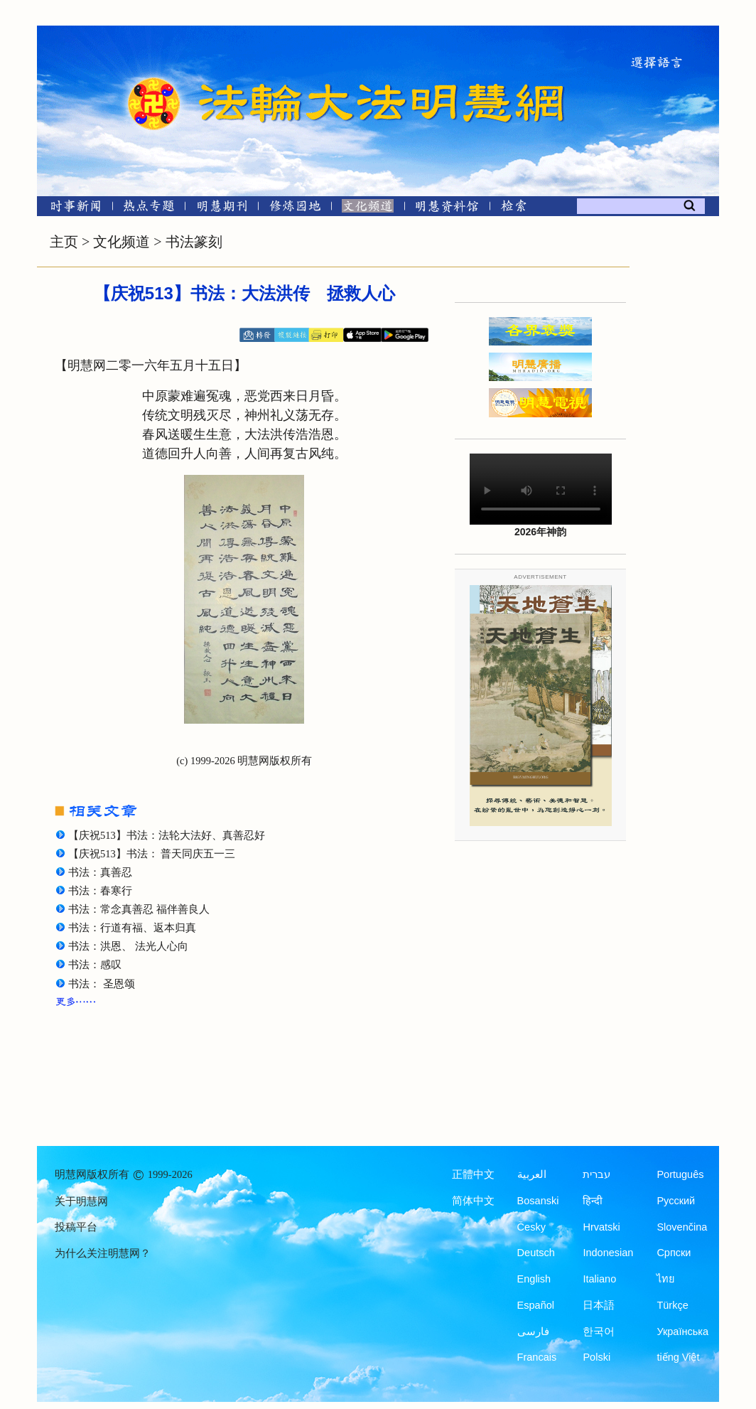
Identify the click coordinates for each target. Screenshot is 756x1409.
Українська (682, 1331)
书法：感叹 (95, 964)
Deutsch (536, 1252)
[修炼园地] (294, 209)
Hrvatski (601, 1227)
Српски (674, 1252)
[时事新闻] (71, 209)
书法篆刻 (194, 242)
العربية (531, 1174)
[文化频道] (368, 209)
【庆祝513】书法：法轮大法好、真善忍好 (166, 835)
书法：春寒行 (100, 890)
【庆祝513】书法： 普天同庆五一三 (151, 853)
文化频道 (121, 242)
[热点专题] (149, 209)
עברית (596, 1174)
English (534, 1279)
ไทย (666, 1279)
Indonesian (608, 1252)
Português (680, 1174)
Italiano (599, 1279)
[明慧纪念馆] (447, 209)
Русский (676, 1200)
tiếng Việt (678, 1357)
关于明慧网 (81, 1201)
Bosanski (538, 1200)
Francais (537, 1357)
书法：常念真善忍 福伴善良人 (139, 909)
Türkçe (672, 1305)
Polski (596, 1357)
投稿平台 (76, 1227)
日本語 (599, 1305)
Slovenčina (682, 1227)
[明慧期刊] (222, 209)
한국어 (599, 1331)
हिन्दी (593, 1200)
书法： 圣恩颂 (101, 984)
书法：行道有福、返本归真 (132, 927)
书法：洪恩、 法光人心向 (128, 946)
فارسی (533, 1331)
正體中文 (473, 1174)
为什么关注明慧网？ (103, 1253)
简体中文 (473, 1200)
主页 (64, 242)
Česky (531, 1227)
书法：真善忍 (100, 872)
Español (535, 1305)
